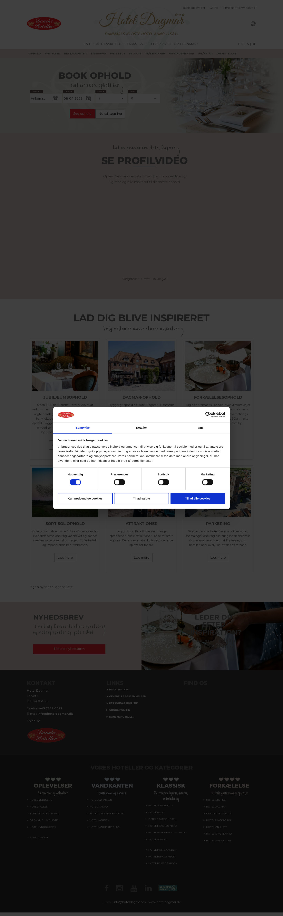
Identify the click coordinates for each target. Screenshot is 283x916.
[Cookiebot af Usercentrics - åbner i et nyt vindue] (208, 415)
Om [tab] (200, 427)
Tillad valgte (141, 498)
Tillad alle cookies (197, 498)
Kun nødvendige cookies (85, 498)
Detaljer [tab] (141, 427)
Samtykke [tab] (83, 427)
